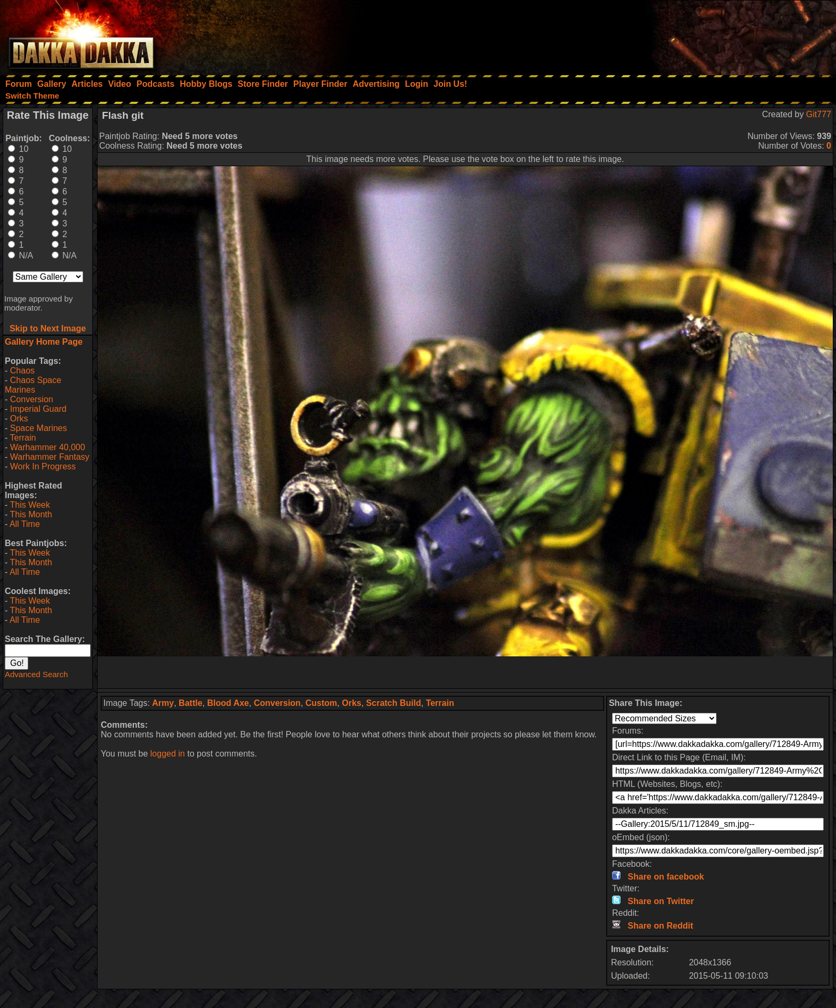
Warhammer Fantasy (50, 456)
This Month (31, 514)
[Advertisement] (692, 35)
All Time (25, 524)
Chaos (22, 370)
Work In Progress (43, 466)
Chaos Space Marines (33, 385)
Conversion (31, 399)
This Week (30, 504)
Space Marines (38, 428)
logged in (167, 753)
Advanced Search (36, 674)
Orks (19, 418)
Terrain (23, 437)
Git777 (818, 114)
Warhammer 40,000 (47, 447)
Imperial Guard (38, 408)
